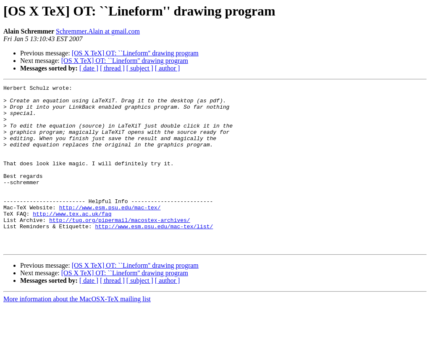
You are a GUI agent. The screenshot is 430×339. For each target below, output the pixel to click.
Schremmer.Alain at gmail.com (98, 31)
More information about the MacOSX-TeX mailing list (77, 331)
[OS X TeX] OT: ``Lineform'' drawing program (135, 53)
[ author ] (167, 68)
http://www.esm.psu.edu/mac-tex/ (110, 232)
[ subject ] (139, 68)
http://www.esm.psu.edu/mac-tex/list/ (154, 255)
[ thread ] (112, 68)
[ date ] (88, 68)
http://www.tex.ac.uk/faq (72, 240)
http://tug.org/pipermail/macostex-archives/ (119, 247)
